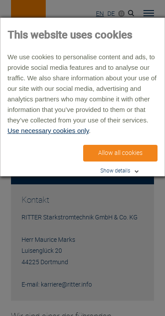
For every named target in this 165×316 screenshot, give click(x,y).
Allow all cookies (120, 152)
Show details (115, 170)
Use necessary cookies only (48, 130)
